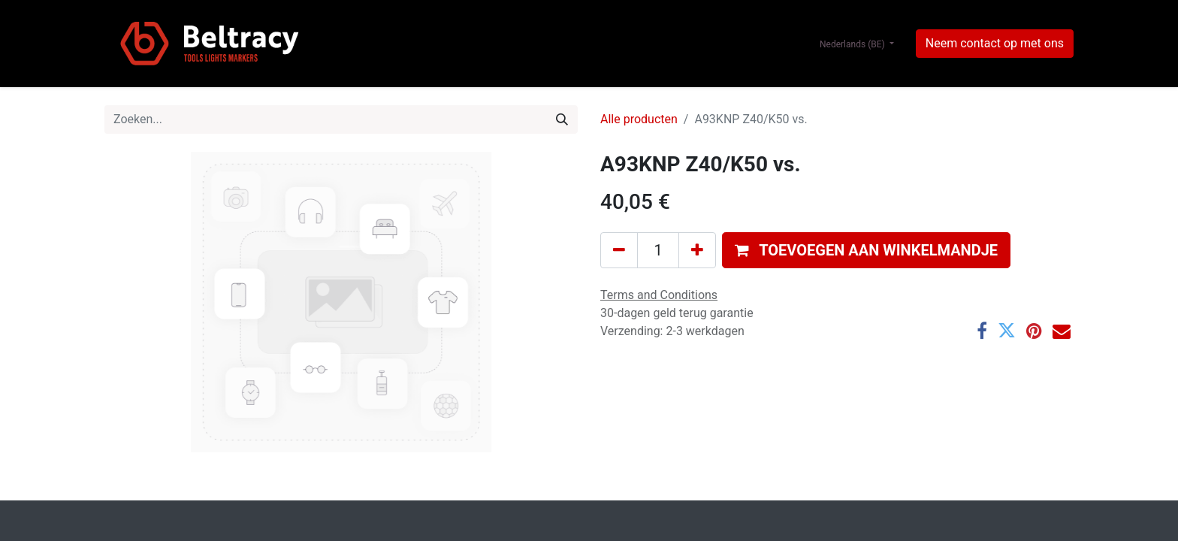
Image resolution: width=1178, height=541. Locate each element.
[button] (866, 250)
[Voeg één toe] (697, 250)
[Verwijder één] (619, 250)
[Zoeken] (562, 119)
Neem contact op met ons (995, 43)
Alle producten (639, 119)
